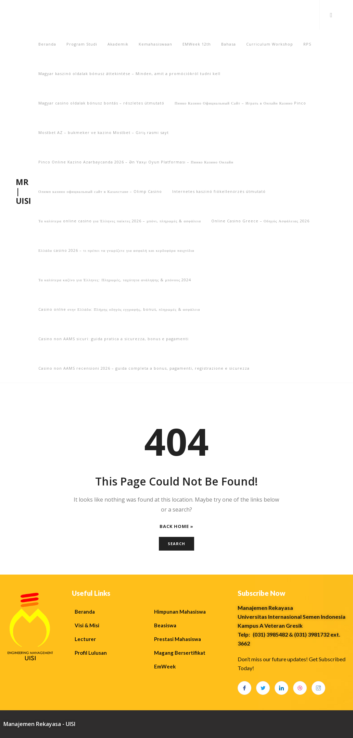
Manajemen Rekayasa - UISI (39, 724)
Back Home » (176, 526)
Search (176, 543)
